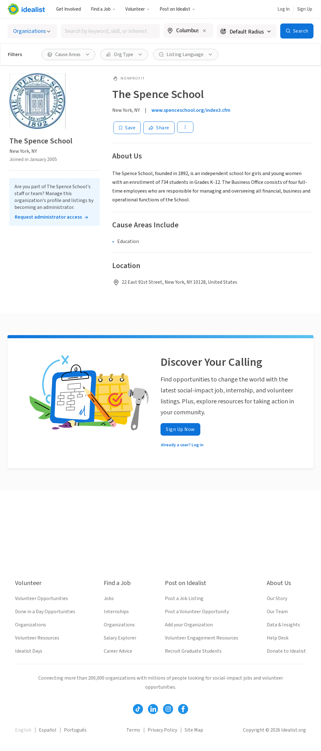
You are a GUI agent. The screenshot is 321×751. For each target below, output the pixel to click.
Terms (133, 730)
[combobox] (110, 31)
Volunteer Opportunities (41, 598)
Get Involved (68, 9)
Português (75, 730)
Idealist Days (28, 651)
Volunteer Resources (37, 637)
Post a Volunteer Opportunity (197, 611)
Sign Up (304, 9)
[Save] (127, 128)
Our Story (277, 598)
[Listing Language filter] (185, 54)
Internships (116, 611)
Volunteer (137, 9)
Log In (283, 9)
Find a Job (103, 9)
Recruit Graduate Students (193, 651)
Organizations (30, 624)
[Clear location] (204, 30)
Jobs (109, 598)
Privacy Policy (162, 730)
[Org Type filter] (124, 54)
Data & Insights (283, 624)
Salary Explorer (120, 637)
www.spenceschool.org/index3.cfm (190, 110)
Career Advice (118, 651)
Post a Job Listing (184, 598)
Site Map (194, 730)
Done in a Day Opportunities (45, 611)
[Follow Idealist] (138, 709)
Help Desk (277, 637)
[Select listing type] (32, 31)
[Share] (159, 128)
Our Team (277, 611)
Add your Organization (189, 624)
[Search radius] (246, 31)
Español (47, 730)
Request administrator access (48, 217)
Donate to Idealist (286, 651)
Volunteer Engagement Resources (201, 637)
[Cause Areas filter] (68, 54)
